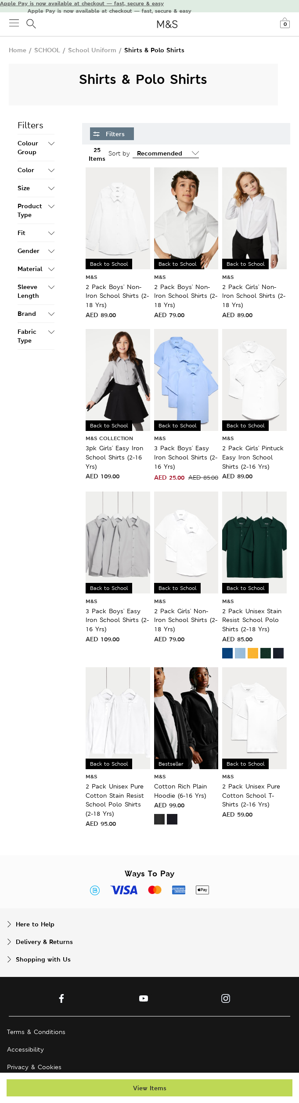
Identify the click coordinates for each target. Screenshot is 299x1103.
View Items (149, 1088)
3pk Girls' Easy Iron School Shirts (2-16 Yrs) (114, 457)
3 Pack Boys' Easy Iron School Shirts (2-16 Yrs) (185, 457)
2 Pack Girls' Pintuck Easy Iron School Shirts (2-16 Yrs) (253, 457)
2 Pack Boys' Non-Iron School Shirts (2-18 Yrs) (117, 296)
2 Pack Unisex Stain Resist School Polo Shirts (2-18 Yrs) (251, 620)
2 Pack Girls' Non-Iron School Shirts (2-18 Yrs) (253, 296)
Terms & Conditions (36, 1032)
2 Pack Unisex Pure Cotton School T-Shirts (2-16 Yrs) (251, 795)
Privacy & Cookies (34, 1067)
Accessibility (25, 1049)
